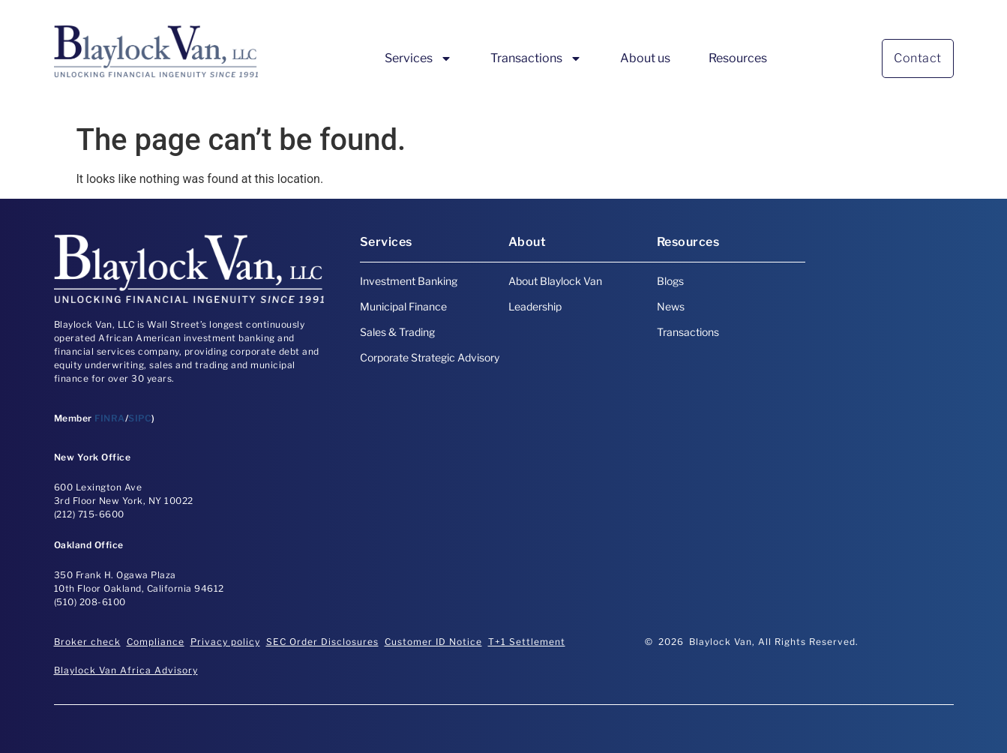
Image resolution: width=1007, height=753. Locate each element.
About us (645, 58)
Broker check (87, 641)
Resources (738, 58)
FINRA (109, 418)
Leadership (535, 306)
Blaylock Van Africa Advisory (126, 670)
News (671, 306)
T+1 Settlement (526, 641)
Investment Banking (408, 280)
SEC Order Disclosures (322, 641)
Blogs (670, 280)
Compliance (155, 641)
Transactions (536, 58)
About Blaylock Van (555, 280)
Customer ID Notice (433, 641)
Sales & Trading (397, 332)
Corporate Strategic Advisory (429, 357)
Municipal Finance (403, 306)
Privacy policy (225, 641)
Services (418, 58)
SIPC (139, 418)
